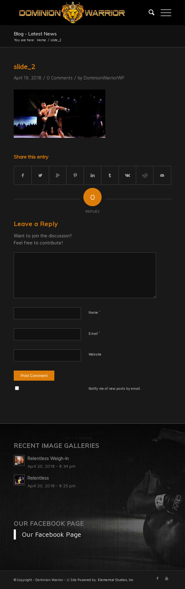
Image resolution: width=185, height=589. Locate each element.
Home (41, 40)
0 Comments (60, 77)
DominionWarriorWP (104, 77)
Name (94, 312)
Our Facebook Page (49, 523)
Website (95, 354)
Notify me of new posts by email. (115, 388)
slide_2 (24, 67)
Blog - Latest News (35, 34)
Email (94, 333)
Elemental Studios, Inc (115, 580)
